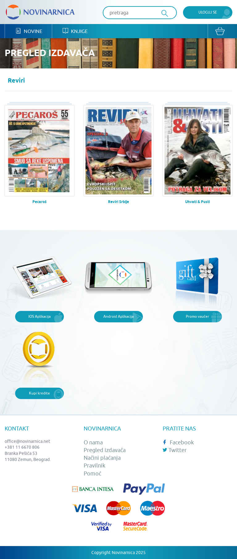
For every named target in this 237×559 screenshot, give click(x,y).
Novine (28, 31)
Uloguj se (207, 12)
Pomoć (92, 473)
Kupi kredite (39, 393)
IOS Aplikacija (39, 316)
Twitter (175, 450)
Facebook (178, 442)
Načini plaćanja (102, 458)
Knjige (75, 31)
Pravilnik (94, 465)
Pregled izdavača (105, 450)
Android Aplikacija (118, 316)
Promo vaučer (197, 316)
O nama (93, 442)
